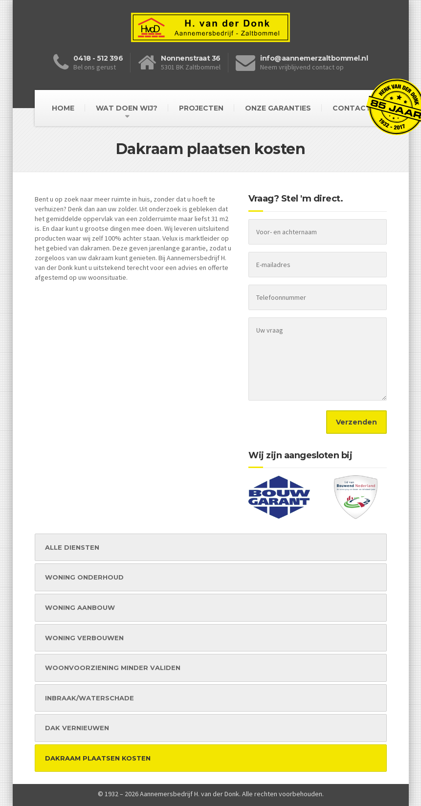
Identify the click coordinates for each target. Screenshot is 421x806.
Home (63, 108)
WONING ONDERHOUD (84, 577)
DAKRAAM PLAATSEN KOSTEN (98, 758)
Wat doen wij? (126, 108)
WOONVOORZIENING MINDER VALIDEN (112, 668)
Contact (351, 108)
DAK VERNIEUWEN (77, 728)
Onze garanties (278, 108)
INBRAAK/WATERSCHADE (89, 698)
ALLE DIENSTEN (72, 547)
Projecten (201, 108)
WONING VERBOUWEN (84, 638)
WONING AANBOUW (80, 607)
